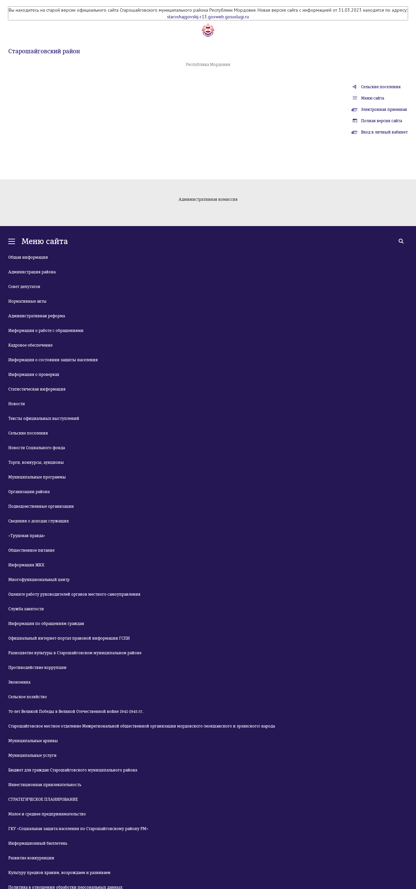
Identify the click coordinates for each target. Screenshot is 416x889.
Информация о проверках (33, 374)
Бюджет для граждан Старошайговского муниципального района (72, 770)
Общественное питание (31, 550)
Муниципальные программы (37, 477)
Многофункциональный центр (39, 579)
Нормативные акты (27, 301)
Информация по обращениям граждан (46, 623)
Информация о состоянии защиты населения (53, 360)
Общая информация (28, 257)
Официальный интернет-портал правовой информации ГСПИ (69, 638)
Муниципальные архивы (33, 741)
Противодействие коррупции (37, 667)
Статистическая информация (37, 389)
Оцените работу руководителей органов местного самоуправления (74, 594)
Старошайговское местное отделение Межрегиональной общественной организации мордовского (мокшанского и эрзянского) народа (141, 726)
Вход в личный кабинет (384, 132)
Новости (16, 404)
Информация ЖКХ (26, 565)
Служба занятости (26, 609)
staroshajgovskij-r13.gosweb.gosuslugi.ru (208, 17)
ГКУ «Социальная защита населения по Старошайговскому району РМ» (78, 828)
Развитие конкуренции (31, 858)
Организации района (29, 491)
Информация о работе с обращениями (46, 330)
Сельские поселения (381, 87)
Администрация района (32, 272)
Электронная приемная (384, 109)
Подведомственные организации (41, 506)
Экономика (19, 682)
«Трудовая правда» (26, 535)
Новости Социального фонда (36, 447)
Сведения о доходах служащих (38, 521)
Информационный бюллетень (37, 843)
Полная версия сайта (381, 121)
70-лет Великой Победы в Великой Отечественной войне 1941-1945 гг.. (76, 711)
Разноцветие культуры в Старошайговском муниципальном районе (74, 653)
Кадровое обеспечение (30, 345)
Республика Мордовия (208, 64)
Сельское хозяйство (27, 697)
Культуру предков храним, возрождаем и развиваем (59, 872)
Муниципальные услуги (32, 755)
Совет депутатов (24, 286)
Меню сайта (372, 98)
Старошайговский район (44, 51)
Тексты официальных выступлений (43, 418)
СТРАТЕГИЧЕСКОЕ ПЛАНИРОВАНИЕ (43, 799)
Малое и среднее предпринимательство (47, 814)
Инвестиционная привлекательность (44, 784)
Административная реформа (36, 316)
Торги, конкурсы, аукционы (36, 462)
